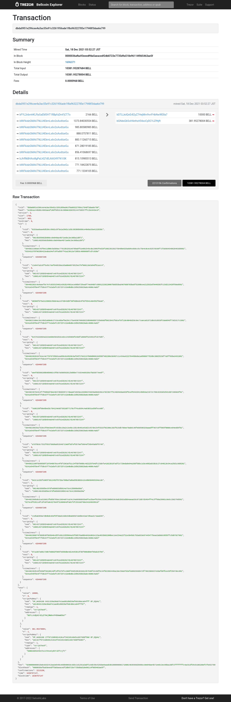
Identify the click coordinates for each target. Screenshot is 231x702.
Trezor (190, 4)
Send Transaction (138, 698)
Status (92, 4)
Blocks (82, 4)
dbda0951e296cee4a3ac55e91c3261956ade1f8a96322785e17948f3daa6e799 (60, 103)
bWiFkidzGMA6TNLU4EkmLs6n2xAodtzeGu (44, 120)
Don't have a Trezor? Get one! (198, 698)
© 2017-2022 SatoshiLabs (31, 698)
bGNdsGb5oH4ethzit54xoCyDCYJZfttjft (139, 120)
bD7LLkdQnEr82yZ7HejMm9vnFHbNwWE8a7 (142, 114)
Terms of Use (87, 698)
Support (209, 4)
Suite (199, 4)
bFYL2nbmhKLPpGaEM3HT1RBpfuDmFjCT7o (45, 114)
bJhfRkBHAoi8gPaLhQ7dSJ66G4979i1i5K (42, 158)
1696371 (70, 62)
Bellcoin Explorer (49, 5)
